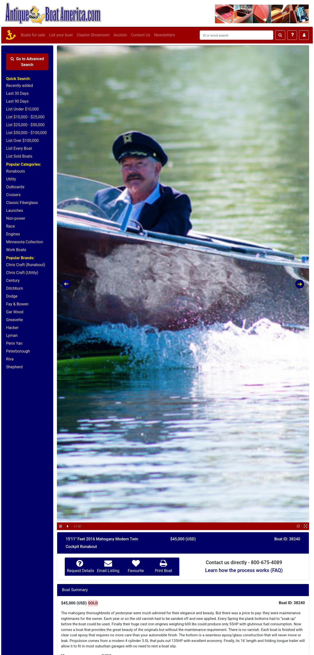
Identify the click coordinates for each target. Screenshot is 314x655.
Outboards (15, 187)
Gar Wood (14, 312)
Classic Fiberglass (22, 202)
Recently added (19, 85)
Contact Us (140, 35)
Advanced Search (27, 61)
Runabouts (15, 171)
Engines (13, 234)
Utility (11, 179)
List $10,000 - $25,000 (25, 117)
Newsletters (164, 35)
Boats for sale (33, 35)
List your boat (61, 35)
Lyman (12, 335)
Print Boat (163, 570)
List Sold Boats (19, 156)
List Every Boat (19, 148)
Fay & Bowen (17, 304)
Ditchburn (14, 288)
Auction (120, 35)
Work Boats (16, 249)
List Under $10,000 (22, 109)
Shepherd (14, 367)
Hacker (12, 327)
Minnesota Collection (24, 242)
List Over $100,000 (22, 140)
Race (10, 226)
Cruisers (13, 194)
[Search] (236, 35)
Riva (9, 359)
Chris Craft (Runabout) (25, 264)
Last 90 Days (17, 101)
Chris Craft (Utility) (22, 272)
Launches (14, 210)
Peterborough (18, 351)
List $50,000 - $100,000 (26, 132)
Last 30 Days (17, 93)
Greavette (14, 319)
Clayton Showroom (93, 35)
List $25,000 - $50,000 (25, 125)
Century (13, 280)
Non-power (15, 218)
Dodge (11, 296)
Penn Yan (14, 343)
